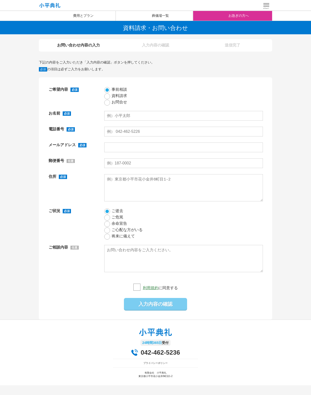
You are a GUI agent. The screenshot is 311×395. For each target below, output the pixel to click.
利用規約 (150, 298)
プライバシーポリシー (155, 372)
